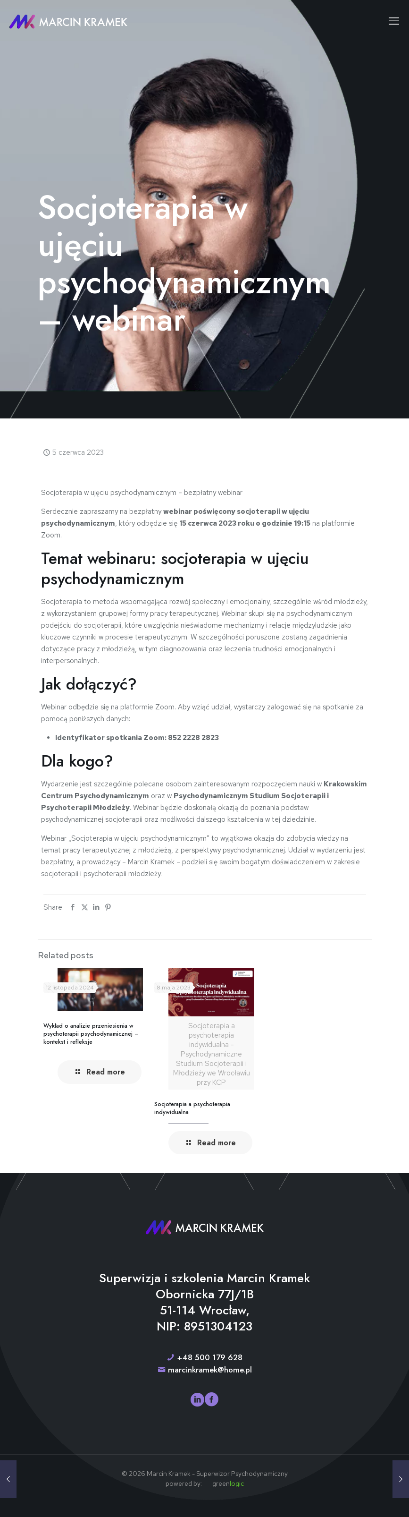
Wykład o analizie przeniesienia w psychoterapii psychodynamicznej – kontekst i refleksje (91, 1034)
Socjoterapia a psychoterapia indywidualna (192, 1108)
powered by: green (205, 1483)
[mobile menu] (394, 21)
